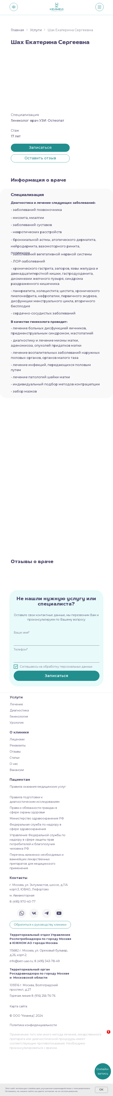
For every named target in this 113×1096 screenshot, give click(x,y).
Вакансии (17, 812)
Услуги (36, 30)
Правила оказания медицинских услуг (38, 829)
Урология (16, 765)
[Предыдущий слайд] (3, 595)
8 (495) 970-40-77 (23, 944)
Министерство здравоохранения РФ (37, 861)
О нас (14, 806)
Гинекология (19, 759)
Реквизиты (18, 788)
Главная (17, 30)
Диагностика (19, 753)
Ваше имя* (21, 675)
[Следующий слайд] (109, 595)
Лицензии (17, 782)
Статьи (14, 800)
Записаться (56, 718)
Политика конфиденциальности (33, 1068)
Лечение (16, 747)
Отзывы (15, 794)
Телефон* (21, 692)
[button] (40, 158)
